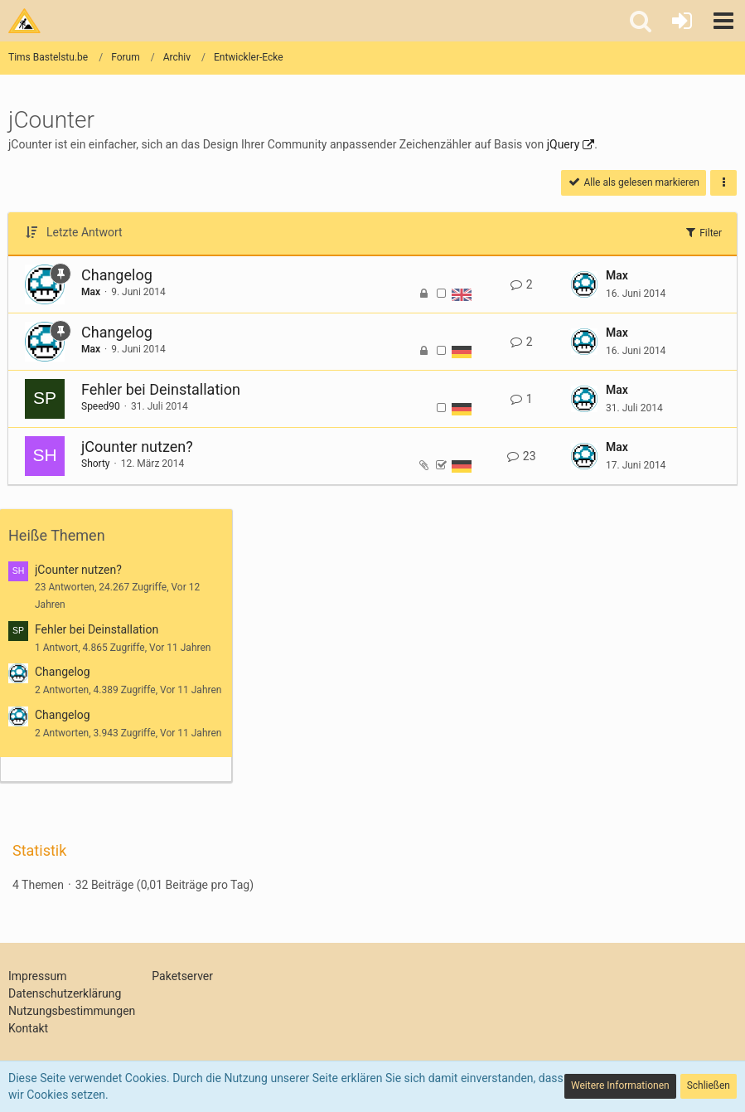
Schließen (708, 1085)
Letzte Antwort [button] (84, 232)
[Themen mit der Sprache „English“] (462, 294)
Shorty (95, 463)
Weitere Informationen (620, 1085)
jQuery (563, 144)
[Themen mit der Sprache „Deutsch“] (462, 351)
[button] (723, 20)
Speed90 (100, 406)
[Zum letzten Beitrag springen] (584, 284)
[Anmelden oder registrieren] (682, 20)
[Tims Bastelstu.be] (24, 20)
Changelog (116, 275)
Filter (703, 232)
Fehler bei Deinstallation (160, 389)
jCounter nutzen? (137, 446)
